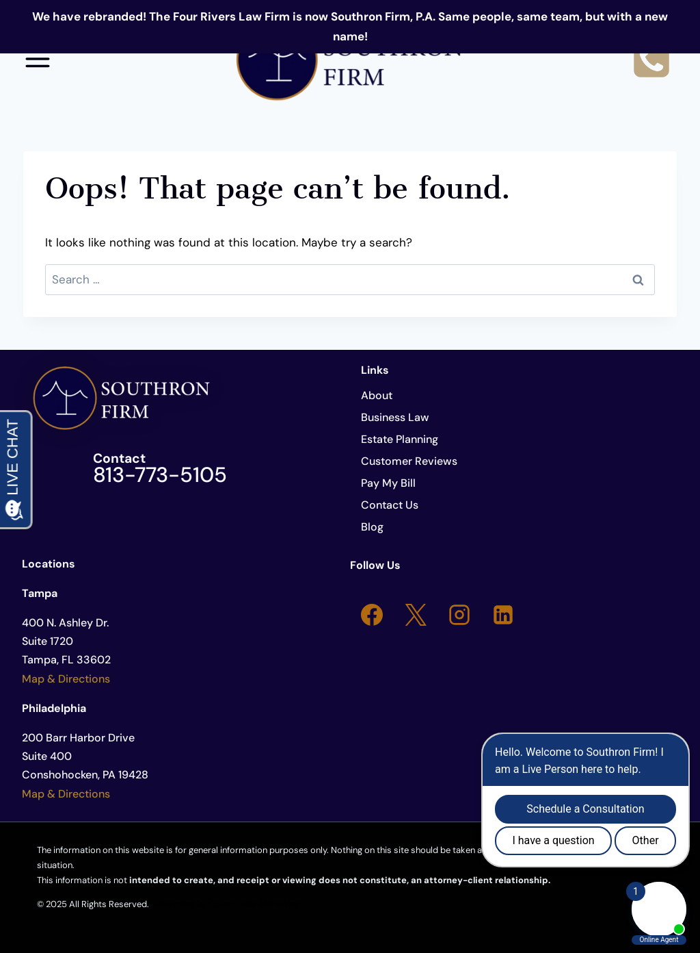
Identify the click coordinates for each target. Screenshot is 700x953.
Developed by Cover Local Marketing (225, 904)
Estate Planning (399, 439)
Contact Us (389, 505)
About (376, 395)
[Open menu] (37, 59)
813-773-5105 (160, 475)
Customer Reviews (409, 461)
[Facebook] (372, 615)
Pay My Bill (388, 483)
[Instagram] (459, 615)
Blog (372, 527)
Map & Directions (66, 679)
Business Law (395, 417)
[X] (416, 615)
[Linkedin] (503, 615)
